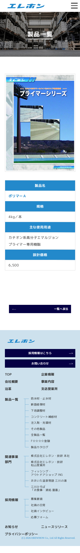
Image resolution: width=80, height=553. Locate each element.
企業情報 (47, 381)
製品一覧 (11, 406)
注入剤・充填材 (41, 430)
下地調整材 (38, 417)
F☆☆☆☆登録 (40, 448)
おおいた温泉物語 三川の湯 (49, 488)
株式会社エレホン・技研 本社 (50, 463)
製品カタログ (39, 454)
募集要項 (36, 506)
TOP (8, 381)
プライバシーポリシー (21, 541)
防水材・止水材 (41, 405)
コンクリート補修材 (44, 424)
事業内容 (47, 388)
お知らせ (11, 534)
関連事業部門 (11, 466)
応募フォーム (39, 524)
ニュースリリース (54, 534)
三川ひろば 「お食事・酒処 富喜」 (46, 495)
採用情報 (11, 507)
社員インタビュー (42, 518)
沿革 (8, 396)
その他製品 (38, 436)
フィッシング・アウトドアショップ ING (47, 480)
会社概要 (11, 388)
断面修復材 (38, 411)
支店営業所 (49, 396)
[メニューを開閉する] (74, 6)
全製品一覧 (38, 442)
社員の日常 (38, 512)
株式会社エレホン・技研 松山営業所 (47, 470)
